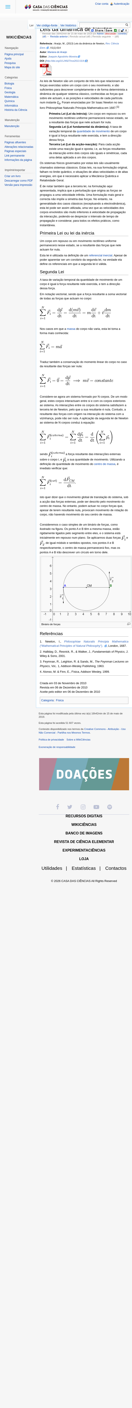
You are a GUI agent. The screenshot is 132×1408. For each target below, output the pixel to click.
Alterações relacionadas (18, 146)
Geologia (9, 92)
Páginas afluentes (15, 142)
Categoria (47, 700)
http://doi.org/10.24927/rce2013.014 (65, 60)
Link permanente (14, 155)
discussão (110, 33)
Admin (100, 33)
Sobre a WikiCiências (78, 739)
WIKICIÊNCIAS (84, 824)
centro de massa (104, 464)
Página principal (14, 54)
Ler (31, 25)
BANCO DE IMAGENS (83, 833)
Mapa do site (12, 67)
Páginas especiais (15, 151)
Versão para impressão (18, 185)
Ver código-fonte (46, 25)
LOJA (84, 858)
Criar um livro (12, 176)
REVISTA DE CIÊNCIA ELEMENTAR (84, 841)
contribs (122, 33)
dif (44, 36)
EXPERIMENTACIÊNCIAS (84, 850)
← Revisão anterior (57, 36)
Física (60, 700)
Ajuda (7, 58)
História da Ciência (15, 110)
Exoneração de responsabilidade (57, 747)
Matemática (11, 96)
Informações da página (18, 160)
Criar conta (101, 3)
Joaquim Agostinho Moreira (62, 56)
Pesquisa (10, 63)
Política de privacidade (51, 739)
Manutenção (11, 126)
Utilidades (56, 868)
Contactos (116, 868)
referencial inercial (100, 255)
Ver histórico (68, 25)
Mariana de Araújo (57, 52)
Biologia (9, 83)
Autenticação (121, 3)
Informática (11, 105)
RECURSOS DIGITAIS (84, 816)
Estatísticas (88, 868)
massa (71, 328)
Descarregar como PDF (18, 180)
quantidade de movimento (93, 131)
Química (9, 101)
